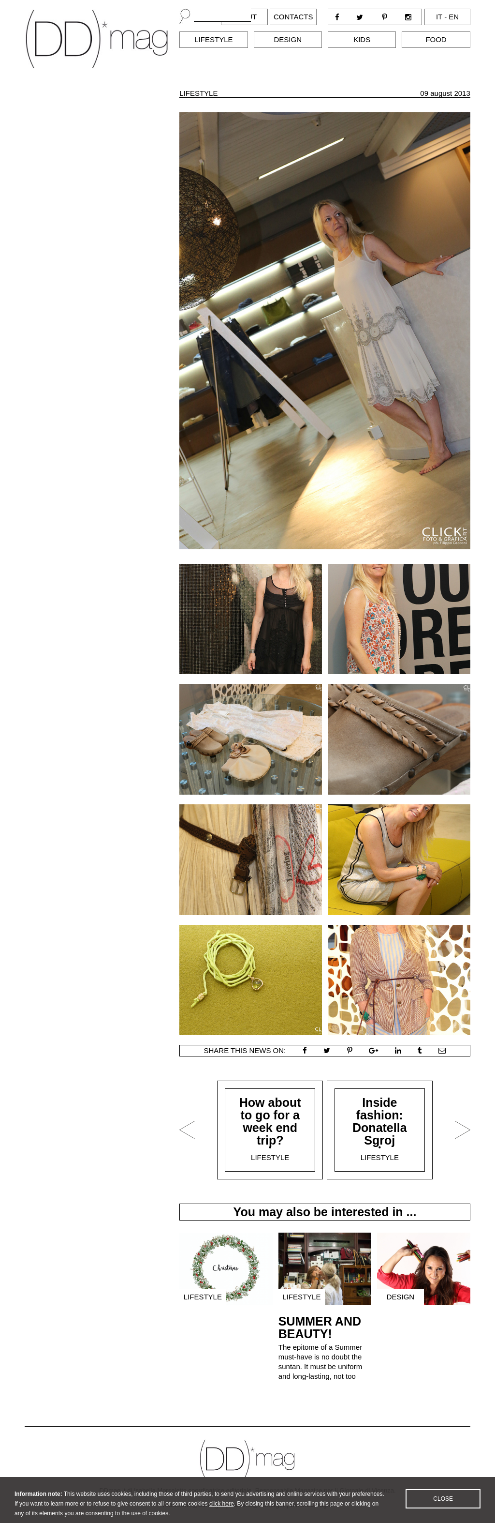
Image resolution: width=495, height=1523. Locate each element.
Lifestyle (213, 39)
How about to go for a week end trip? (270, 1121)
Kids (361, 39)
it (439, 17)
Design (288, 39)
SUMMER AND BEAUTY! (319, 1327)
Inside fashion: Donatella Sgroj (379, 1121)
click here (221, 1510)
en (454, 17)
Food (435, 39)
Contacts (293, 17)
